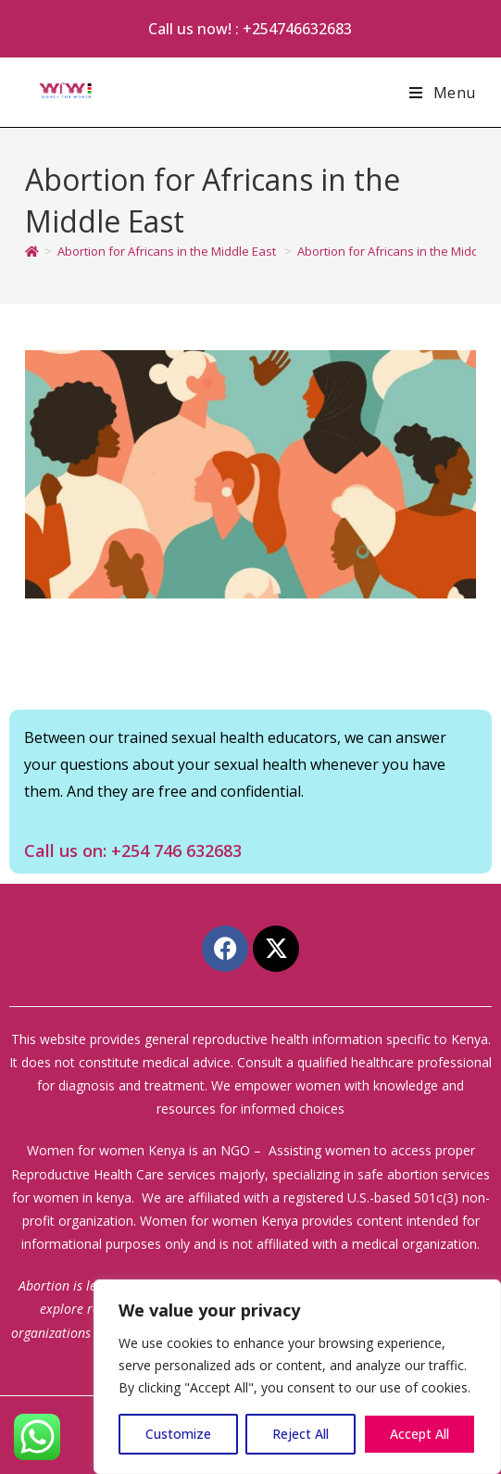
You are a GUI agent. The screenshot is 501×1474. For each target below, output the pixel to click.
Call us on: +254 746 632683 (133, 850)
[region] (297, 1376)
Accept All (419, 1434)
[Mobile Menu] (442, 92)
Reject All (300, 1434)
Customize (178, 1434)
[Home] (32, 251)
